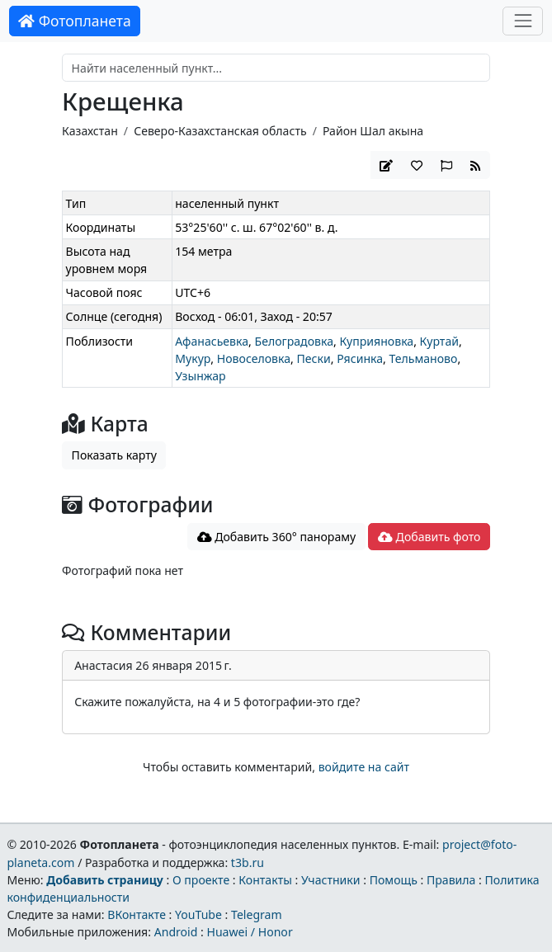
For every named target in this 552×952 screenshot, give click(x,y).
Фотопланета (74, 21)
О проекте (200, 880)
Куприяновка (376, 341)
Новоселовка (253, 358)
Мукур (192, 358)
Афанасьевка (211, 341)
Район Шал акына (373, 131)
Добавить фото (429, 536)
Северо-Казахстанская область (220, 131)
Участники (331, 880)
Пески (314, 358)
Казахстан (90, 131)
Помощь (394, 880)
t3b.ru (247, 862)
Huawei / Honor (249, 932)
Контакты (265, 880)
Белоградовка (294, 341)
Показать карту (114, 455)
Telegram (256, 914)
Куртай (439, 341)
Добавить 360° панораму (276, 536)
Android (176, 932)
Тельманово (423, 358)
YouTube (198, 914)
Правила (451, 880)
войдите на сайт (363, 767)
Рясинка (360, 358)
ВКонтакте (136, 914)
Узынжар (200, 376)
